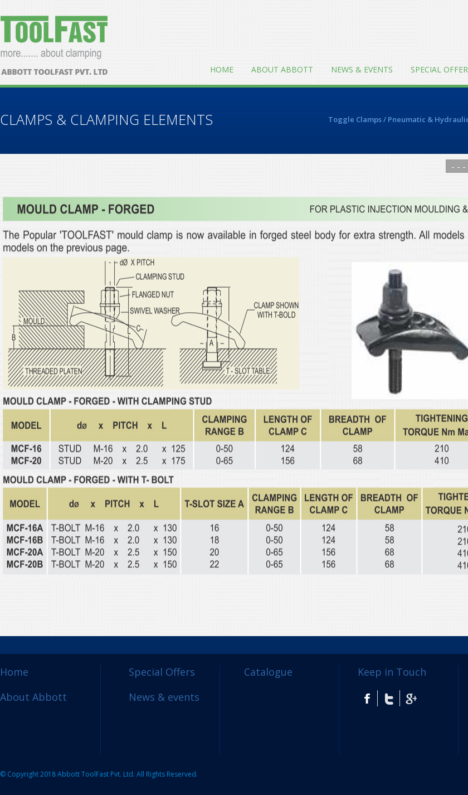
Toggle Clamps (355, 119)
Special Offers (162, 671)
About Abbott (282, 69)
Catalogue (268, 671)
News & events (362, 69)
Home (221, 69)
